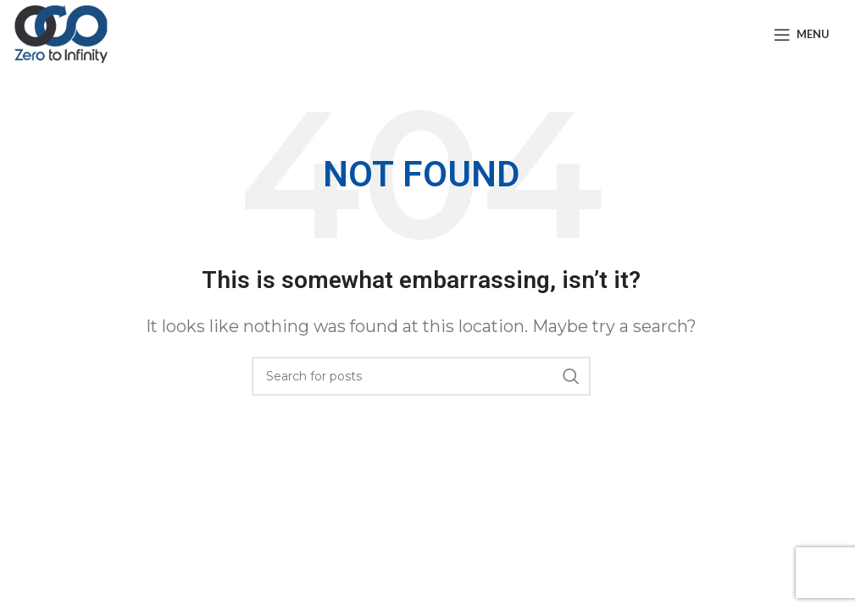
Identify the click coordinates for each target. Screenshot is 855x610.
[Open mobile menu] (801, 35)
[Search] (421, 376)
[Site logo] (60, 33)
